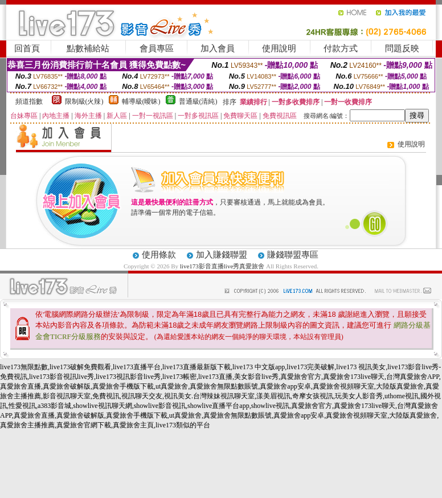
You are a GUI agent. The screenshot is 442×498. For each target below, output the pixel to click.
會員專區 (157, 48)
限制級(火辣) (84, 101)
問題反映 (402, 48)
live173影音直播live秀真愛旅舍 (222, 266)
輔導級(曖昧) (141, 101)
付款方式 (341, 48)
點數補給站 (88, 48)
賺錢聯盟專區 (292, 254)
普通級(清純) (198, 101)
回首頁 (27, 48)
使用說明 (279, 48)
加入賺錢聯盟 (221, 254)
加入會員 (217, 48)
